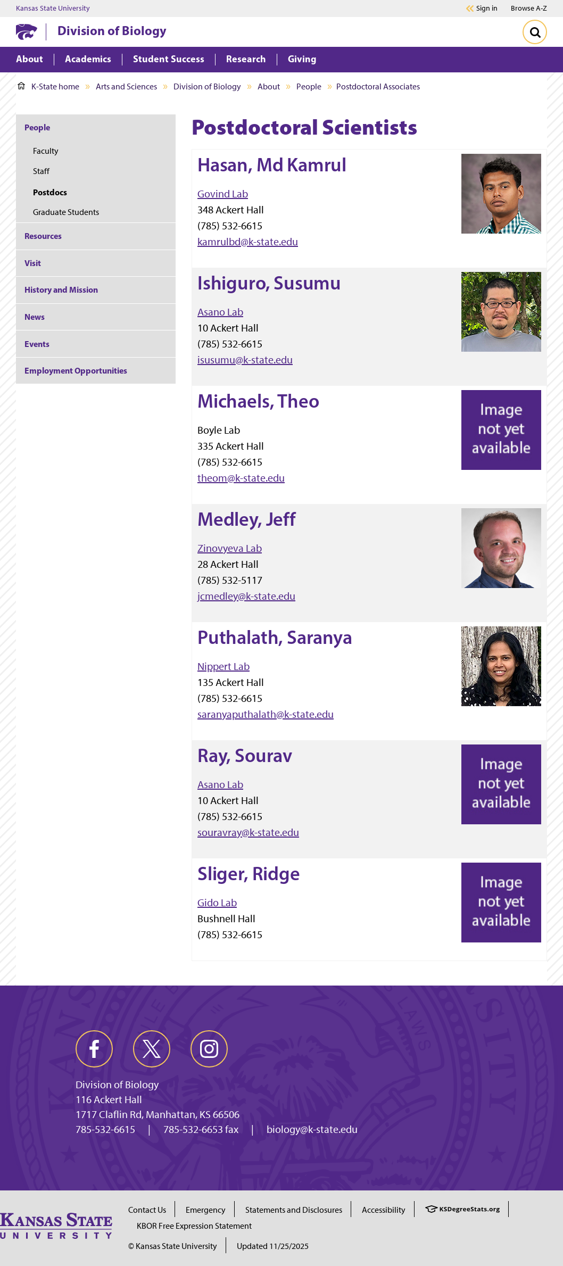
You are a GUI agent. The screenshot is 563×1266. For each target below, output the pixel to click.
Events (36, 343)
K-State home (48, 86)
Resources (43, 235)
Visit (32, 263)
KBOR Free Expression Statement (194, 1226)
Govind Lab (222, 193)
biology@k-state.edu (312, 1129)
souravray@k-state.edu (248, 832)
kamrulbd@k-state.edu (247, 241)
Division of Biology (112, 30)
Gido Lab (217, 902)
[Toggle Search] (535, 32)
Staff (41, 171)
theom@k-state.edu (241, 477)
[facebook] (94, 1049)
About (269, 86)
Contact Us (147, 1210)
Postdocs (50, 192)
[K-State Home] (26, 32)
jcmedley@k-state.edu (246, 596)
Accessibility (383, 1210)
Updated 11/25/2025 (273, 1246)
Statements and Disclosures (293, 1210)
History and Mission (61, 289)
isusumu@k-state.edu (245, 359)
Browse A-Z (529, 8)
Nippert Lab (223, 666)
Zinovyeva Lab (229, 548)
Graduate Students (66, 212)
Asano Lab (220, 311)
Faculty (46, 151)
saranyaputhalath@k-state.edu (265, 714)
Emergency (206, 1210)
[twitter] (151, 1049)
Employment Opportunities (75, 370)
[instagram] (209, 1049)
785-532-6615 (105, 1129)
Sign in (487, 8)
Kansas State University (53, 8)
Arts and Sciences (126, 86)
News (34, 316)
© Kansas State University (172, 1246)
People (308, 86)
